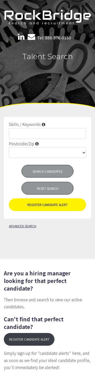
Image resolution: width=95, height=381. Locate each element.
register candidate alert (47, 204)
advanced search (22, 226)
